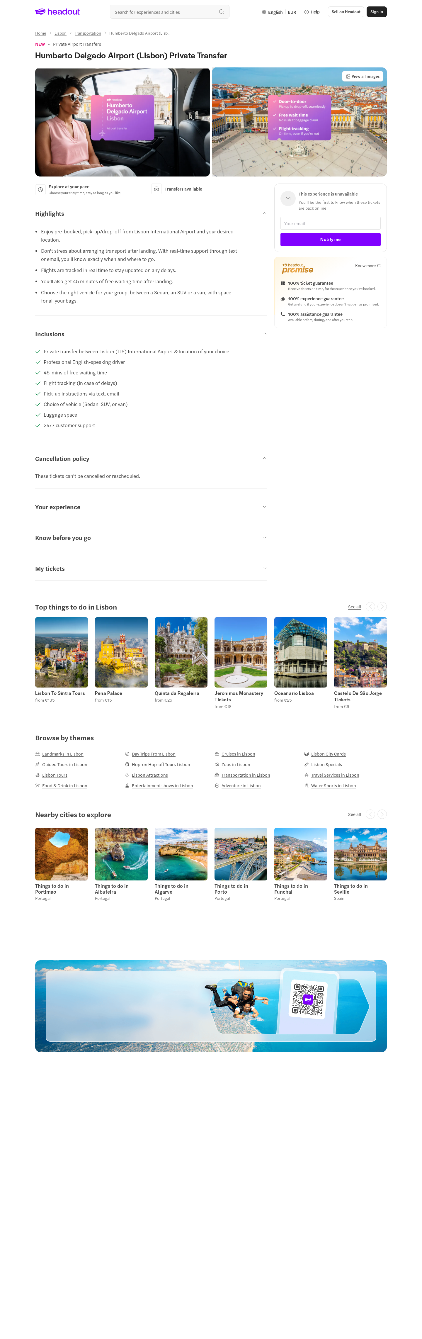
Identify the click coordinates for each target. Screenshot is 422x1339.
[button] (346, 11)
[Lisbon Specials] (323, 764)
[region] (211, 663)
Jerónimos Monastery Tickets (239, 696)
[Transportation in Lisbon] (242, 775)
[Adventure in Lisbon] (238, 785)
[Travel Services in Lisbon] (331, 775)
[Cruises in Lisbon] (235, 754)
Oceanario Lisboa (294, 693)
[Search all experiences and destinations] (169, 11)
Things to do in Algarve (171, 889)
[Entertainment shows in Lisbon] (159, 785)
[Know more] (368, 265)
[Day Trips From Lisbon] (150, 754)
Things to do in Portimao (52, 889)
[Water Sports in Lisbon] (330, 785)
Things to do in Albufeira (112, 889)
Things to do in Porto (231, 889)
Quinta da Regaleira (177, 693)
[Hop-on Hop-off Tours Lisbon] (157, 764)
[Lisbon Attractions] (146, 775)
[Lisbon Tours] (51, 775)
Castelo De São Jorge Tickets (358, 696)
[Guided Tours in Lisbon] (61, 764)
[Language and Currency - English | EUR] (279, 12)
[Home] (40, 32)
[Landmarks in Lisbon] (59, 754)
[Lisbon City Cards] (325, 754)
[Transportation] (88, 32)
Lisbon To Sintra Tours (60, 693)
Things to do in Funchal (291, 889)
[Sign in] (377, 11)
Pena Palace (108, 693)
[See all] (354, 607)
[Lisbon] (61, 32)
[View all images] (362, 76)
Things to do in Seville (351, 889)
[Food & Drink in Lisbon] (61, 785)
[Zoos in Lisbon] (232, 764)
